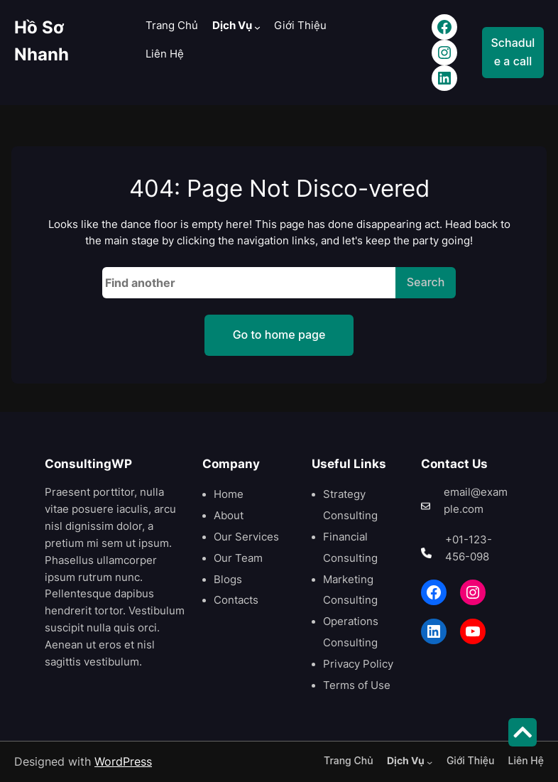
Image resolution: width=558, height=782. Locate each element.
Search (426, 282)
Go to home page (279, 334)
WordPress (123, 761)
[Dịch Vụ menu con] (257, 27)
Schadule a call (513, 52)
